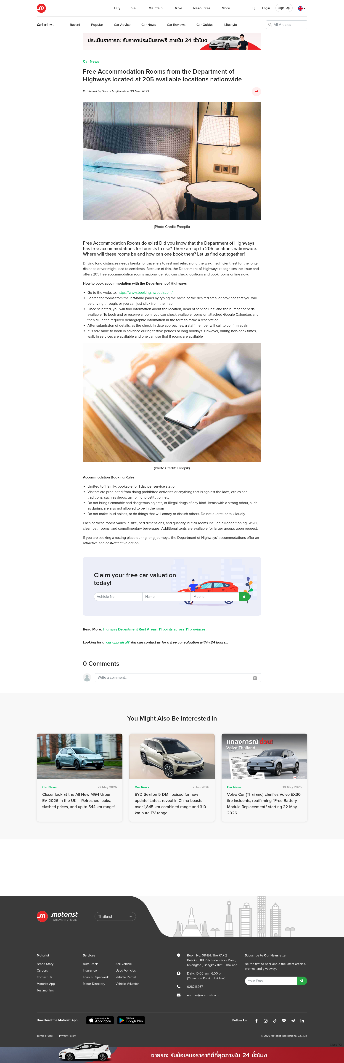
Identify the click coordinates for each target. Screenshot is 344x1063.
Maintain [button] (155, 8)
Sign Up (284, 8)
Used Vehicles (126, 970)
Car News (91, 61)
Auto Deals (90, 964)
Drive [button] (178, 8)
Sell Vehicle (124, 964)
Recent (75, 25)
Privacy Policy (67, 1035)
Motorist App (46, 984)
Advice (122, 25)
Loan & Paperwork (96, 977)
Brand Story (45, 964)
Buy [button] (117, 8)
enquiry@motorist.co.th (203, 995)
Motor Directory (94, 984)
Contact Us (44, 977)
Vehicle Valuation (128, 984)
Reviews (176, 25)
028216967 (195, 987)
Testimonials (45, 990)
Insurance (90, 970)
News (148, 25)
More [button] (226, 8)
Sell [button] (134, 8)
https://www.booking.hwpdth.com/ (145, 292)
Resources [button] (202, 8)
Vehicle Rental (126, 977)
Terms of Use (45, 1035)
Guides (204, 25)
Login (266, 8)
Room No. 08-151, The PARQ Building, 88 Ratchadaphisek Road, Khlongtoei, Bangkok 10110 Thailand (212, 960)
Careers (42, 970)
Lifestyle (230, 25)
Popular (97, 25)
